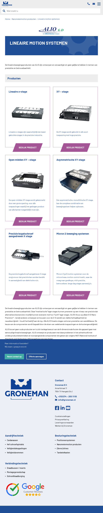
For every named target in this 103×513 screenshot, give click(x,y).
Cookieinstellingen (62, 416)
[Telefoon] (89, 4)
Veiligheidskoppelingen (17, 448)
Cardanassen (12, 440)
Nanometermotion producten (69, 444)
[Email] (94, 4)
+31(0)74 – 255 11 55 (66, 396)
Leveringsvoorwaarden (64, 422)
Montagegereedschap (16, 472)
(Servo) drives (62, 448)
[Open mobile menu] (99, 4)
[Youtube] (68, 408)
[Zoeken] (4, 11)
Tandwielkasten (63, 452)
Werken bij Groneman (63, 426)
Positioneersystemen (66, 440)
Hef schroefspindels (15, 444)
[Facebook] (57, 408)
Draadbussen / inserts (16, 468)
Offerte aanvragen (36, 356)
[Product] (27, 117)
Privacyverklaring (62, 419)
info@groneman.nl (65, 399)
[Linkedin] (63, 408)
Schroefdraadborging (16, 476)
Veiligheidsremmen (15, 452)
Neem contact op (14, 356)
